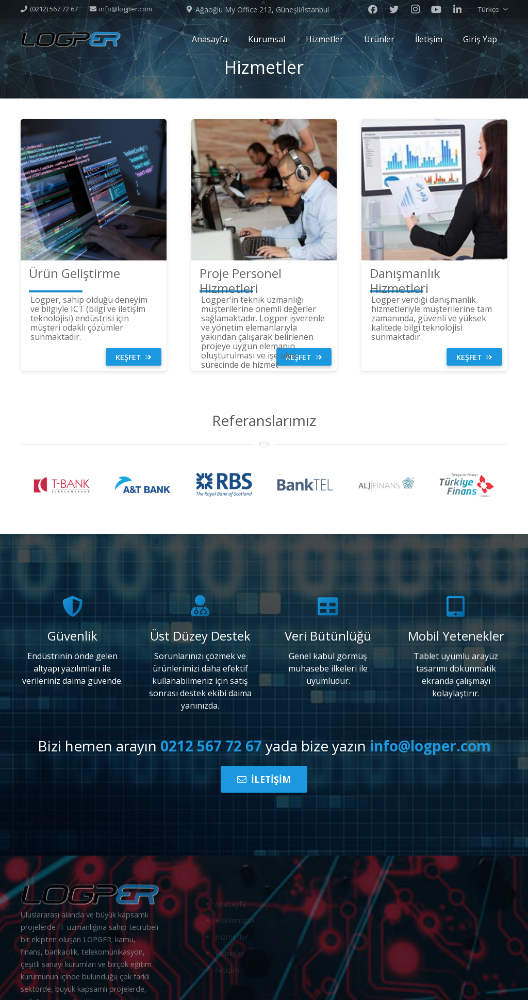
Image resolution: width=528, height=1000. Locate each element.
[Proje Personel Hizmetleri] (264, 281)
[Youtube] (436, 9)
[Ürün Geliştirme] (74, 273)
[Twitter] (394, 9)
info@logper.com (430, 746)
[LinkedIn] (457, 9)
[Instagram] (415, 9)
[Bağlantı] (71, 39)
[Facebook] (373, 9)
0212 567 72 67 (211, 746)
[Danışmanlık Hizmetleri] (434, 281)
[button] (492, 9)
